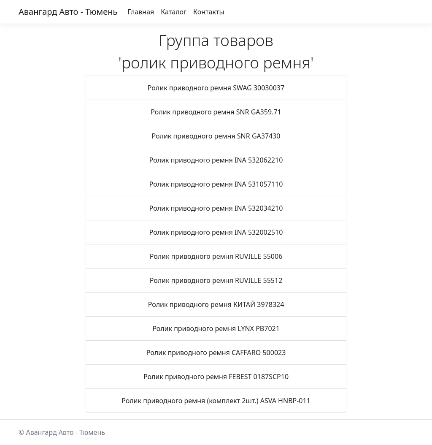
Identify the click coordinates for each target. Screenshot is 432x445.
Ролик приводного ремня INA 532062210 (216, 160)
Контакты (208, 11)
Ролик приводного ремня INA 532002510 (216, 232)
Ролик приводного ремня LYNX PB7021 (216, 328)
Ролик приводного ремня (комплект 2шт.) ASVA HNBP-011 (216, 400)
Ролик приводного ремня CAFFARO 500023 (216, 352)
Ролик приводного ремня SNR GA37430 (215, 136)
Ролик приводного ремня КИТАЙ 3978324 (216, 304)
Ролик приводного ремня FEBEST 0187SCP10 (216, 376)
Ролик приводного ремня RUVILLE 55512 (216, 280)
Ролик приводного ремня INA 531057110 (216, 184)
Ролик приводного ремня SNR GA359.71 (216, 112)
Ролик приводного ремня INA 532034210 (216, 208)
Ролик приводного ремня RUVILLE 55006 (216, 256)
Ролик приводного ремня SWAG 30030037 (216, 87)
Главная (140, 11)
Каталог (173, 11)
